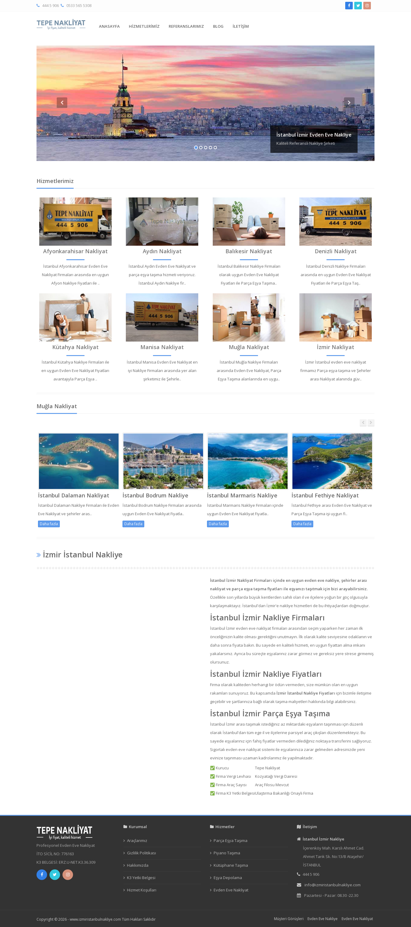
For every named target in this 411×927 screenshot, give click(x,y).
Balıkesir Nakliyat (248, 251)
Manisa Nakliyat (162, 347)
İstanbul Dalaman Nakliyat (73, 495)
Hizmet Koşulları (141, 890)
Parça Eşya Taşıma (230, 840)
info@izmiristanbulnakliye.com (332, 885)
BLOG (218, 26)
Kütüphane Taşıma (231, 865)
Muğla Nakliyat (249, 347)
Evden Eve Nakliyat (231, 890)
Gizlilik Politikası (141, 853)
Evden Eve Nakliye (322, 918)
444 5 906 (50, 5)
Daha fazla (49, 523)
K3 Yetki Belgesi (141, 877)
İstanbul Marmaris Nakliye (242, 495)
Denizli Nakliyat (336, 251)
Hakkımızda (137, 865)
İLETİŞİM (241, 26)
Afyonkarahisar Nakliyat (75, 251)
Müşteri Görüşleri (289, 918)
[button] (62, 129)
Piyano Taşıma (227, 853)
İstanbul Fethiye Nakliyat (325, 495)
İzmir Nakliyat (335, 347)
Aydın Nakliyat (162, 251)
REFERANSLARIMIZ (186, 26)
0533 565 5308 (78, 5)
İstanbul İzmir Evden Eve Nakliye (314, 134)
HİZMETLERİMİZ (144, 26)
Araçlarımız (137, 840)
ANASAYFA (109, 26)
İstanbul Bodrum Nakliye (155, 495)
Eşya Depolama (228, 877)
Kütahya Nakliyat (75, 347)
